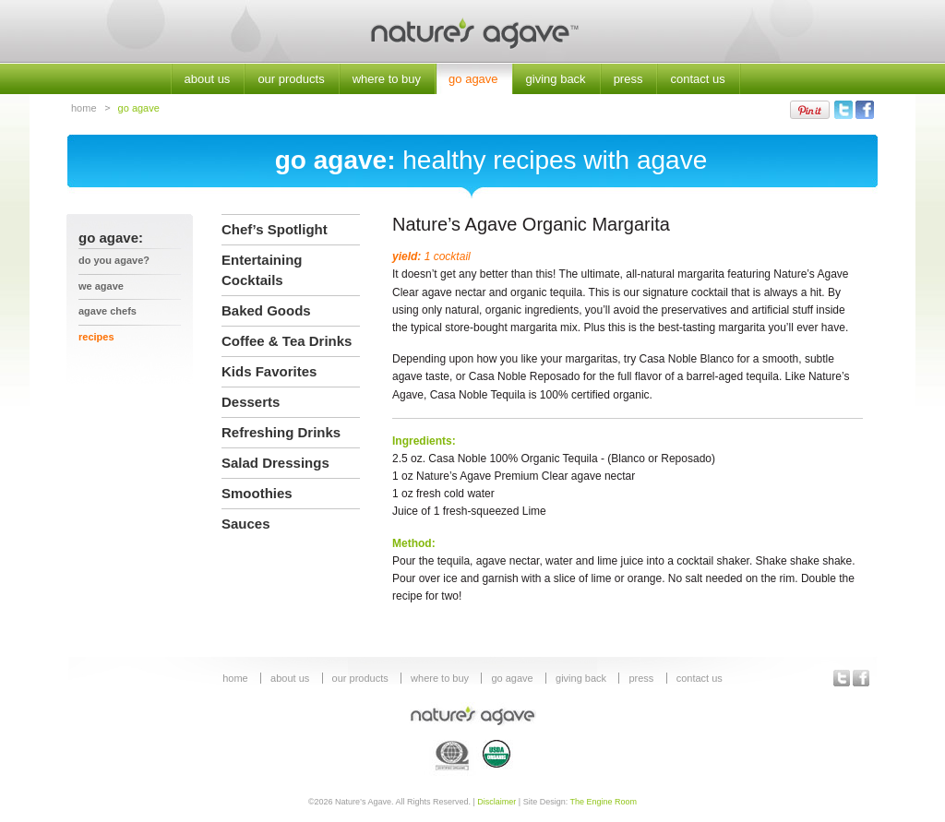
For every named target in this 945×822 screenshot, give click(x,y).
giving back (556, 79)
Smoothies (257, 493)
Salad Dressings (275, 463)
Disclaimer (496, 801)
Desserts (250, 402)
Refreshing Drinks (281, 432)
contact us (697, 79)
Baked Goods (266, 310)
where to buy (387, 79)
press (628, 79)
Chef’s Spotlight (274, 229)
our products (290, 79)
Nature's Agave (472, 32)
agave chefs (107, 310)
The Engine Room (604, 801)
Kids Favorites (269, 371)
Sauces (245, 523)
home (84, 107)
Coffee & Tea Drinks (286, 341)
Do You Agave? (114, 260)
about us (208, 79)
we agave (101, 286)
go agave (473, 79)
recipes (96, 336)
